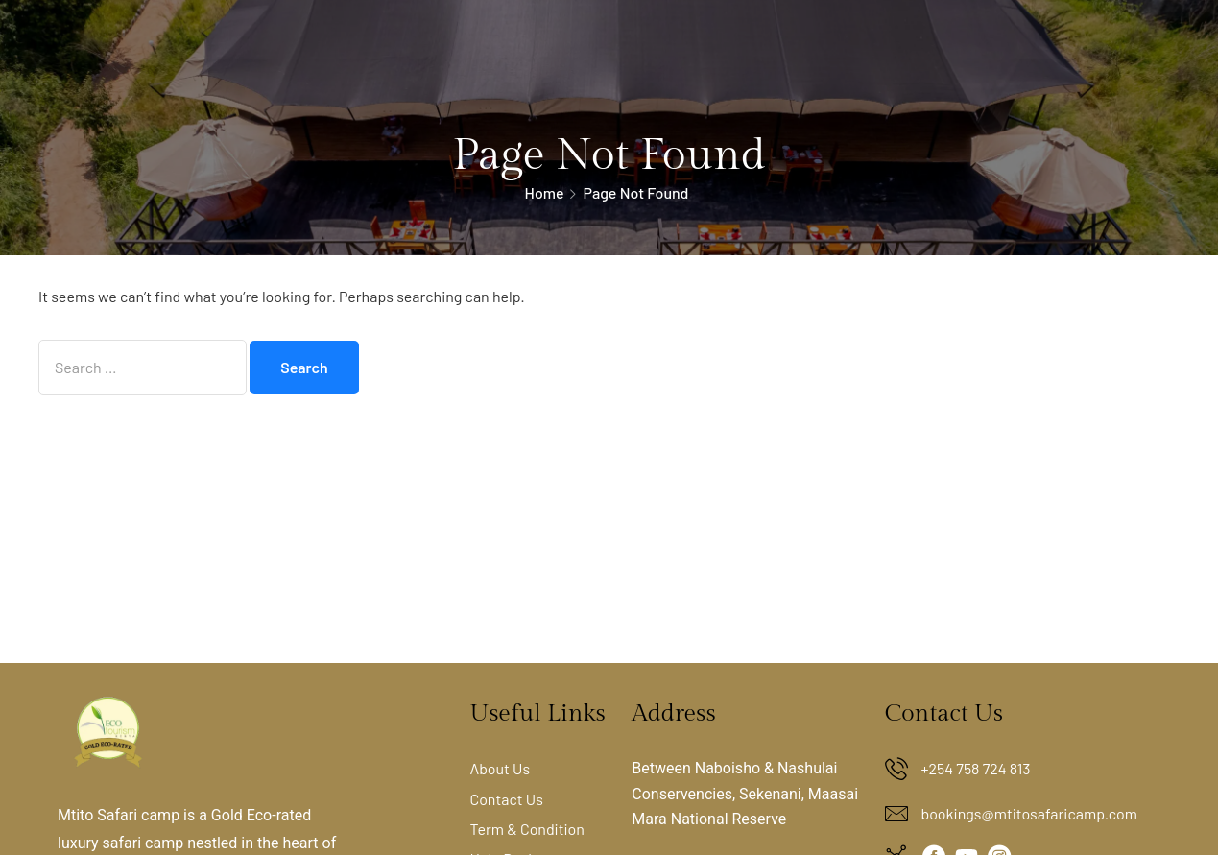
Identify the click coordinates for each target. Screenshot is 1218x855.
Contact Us (505, 799)
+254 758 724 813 (976, 768)
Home (544, 192)
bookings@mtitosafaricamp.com (1029, 813)
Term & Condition (527, 828)
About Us (499, 768)
